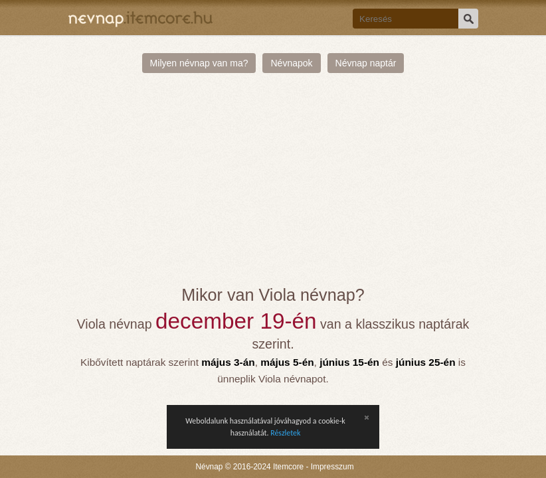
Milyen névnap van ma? (199, 63)
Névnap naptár (366, 63)
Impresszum (332, 466)
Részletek (285, 433)
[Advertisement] (273, 186)
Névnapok (291, 63)
